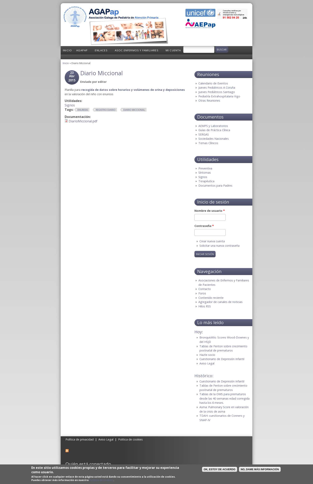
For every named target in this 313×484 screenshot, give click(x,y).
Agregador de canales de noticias (220, 302)
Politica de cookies (130, 439)
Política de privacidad (79, 439)
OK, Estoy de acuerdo (219, 469)
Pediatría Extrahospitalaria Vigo (219, 96)
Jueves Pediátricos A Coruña (216, 87)
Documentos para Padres (215, 185)
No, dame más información (260, 469)
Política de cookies (101, 480)
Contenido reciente (211, 298)
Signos (70, 105)
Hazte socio (207, 355)
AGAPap (82, 50)
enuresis (82, 110)
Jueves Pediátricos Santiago (216, 92)
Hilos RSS (204, 306)
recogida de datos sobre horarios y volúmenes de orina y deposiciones (133, 90)
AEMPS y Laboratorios (213, 126)
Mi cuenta (173, 50)
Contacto (204, 289)
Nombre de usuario (209, 211)
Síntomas (204, 172)
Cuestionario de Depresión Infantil (221, 359)
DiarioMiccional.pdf (83, 121)
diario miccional (134, 110)
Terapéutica (206, 181)
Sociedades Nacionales (213, 139)
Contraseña (204, 226)
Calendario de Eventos (213, 83)
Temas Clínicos (208, 143)
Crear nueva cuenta (212, 241)
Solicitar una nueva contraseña (219, 245)
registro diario (105, 110)
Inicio (67, 50)
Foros (202, 293)
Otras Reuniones (209, 100)
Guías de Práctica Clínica (214, 130)
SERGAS (203, 134)
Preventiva (205, 168)
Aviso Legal (206, 363)
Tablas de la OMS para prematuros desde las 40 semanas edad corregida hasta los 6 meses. (224, 398)
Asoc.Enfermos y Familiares (136, 50)
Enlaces (101, 50)
